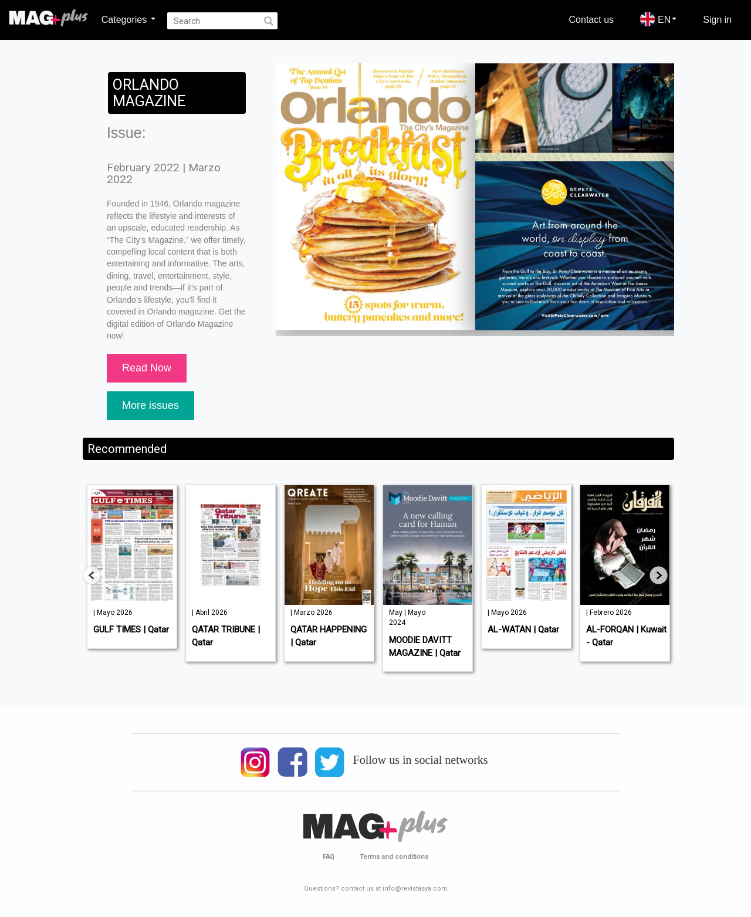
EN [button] (658, 19)
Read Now (146, 368)
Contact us (591, 19)
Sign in (717, 19)
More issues (150, 405)
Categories (128, 19)
